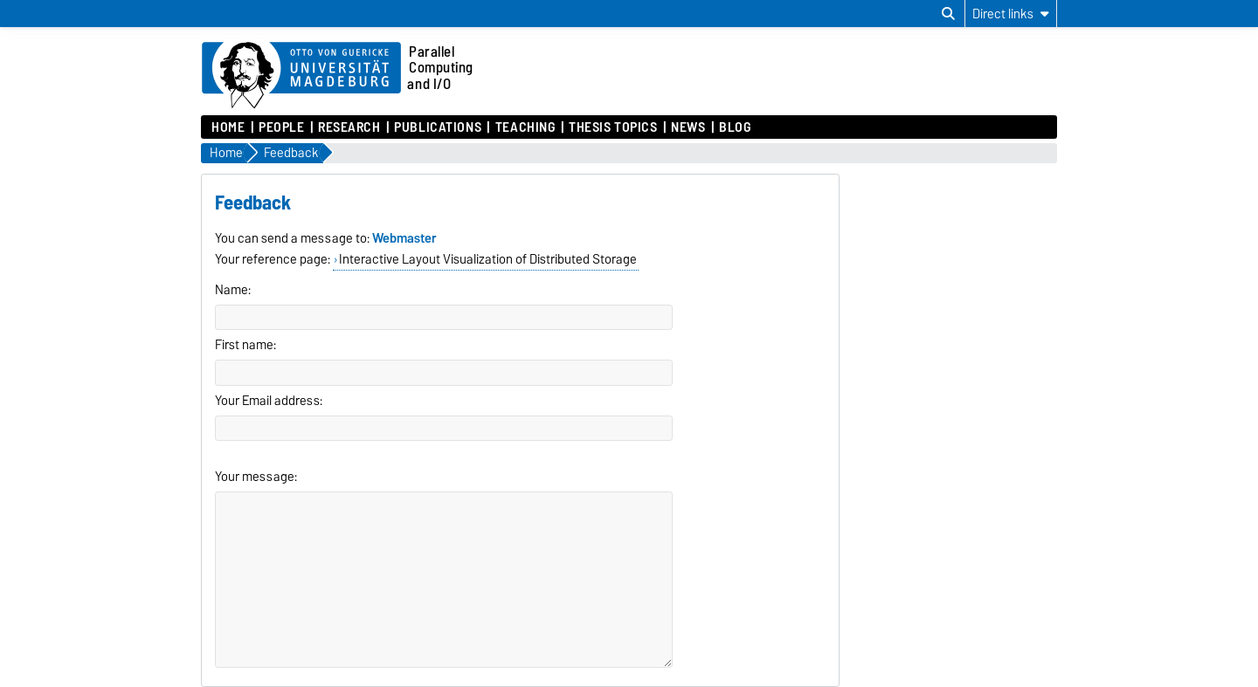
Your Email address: (268, 400)
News (688, 127)
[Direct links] (1010, 13)
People (281, 127)
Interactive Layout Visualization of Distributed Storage (488, 259)
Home (228, 127)
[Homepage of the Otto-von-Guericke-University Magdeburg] (301, 76)
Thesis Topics (613, 127)
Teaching (525, 127)
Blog (734, 127)
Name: (233, 289)
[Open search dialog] (948, 13)
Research (349, 127)
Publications (437, 127)
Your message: (256, 476)
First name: (245, 344)
